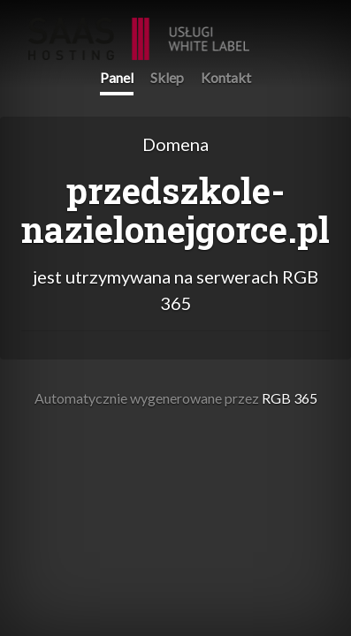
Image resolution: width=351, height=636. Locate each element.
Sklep (167, 77)
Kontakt (226, 77)
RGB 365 (139, 29)
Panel (117, 77)
